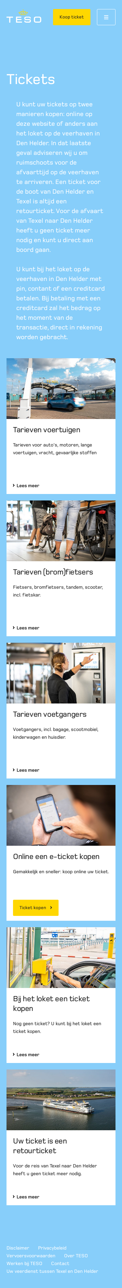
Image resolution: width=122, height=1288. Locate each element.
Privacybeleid (52, 1247)
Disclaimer (18, 1247)
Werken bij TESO (24, 1263)
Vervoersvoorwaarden (31, 1255)
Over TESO (76, 1255)
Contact (60, 1263)
